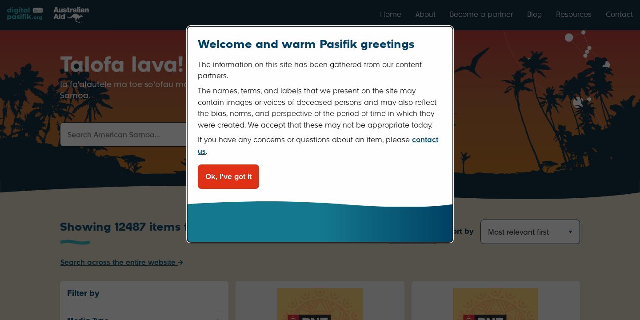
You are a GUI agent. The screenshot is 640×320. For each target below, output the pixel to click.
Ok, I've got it (228, 176)
